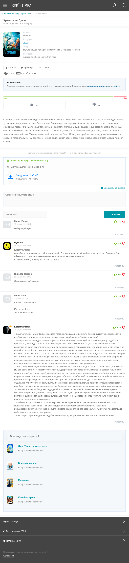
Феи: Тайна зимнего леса (32, 446)
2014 (25, 42)
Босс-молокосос (27, 463)
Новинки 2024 (64, 540)
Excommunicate (22, 326)
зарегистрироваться (98, 86)
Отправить (114, 214)
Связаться (8, 555)
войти (117, 86)
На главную (64, 521)
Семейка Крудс (27, 497)
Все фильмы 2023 (64, 531)
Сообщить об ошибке (113, 187)
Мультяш (18, 242)
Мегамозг (23, 480)
